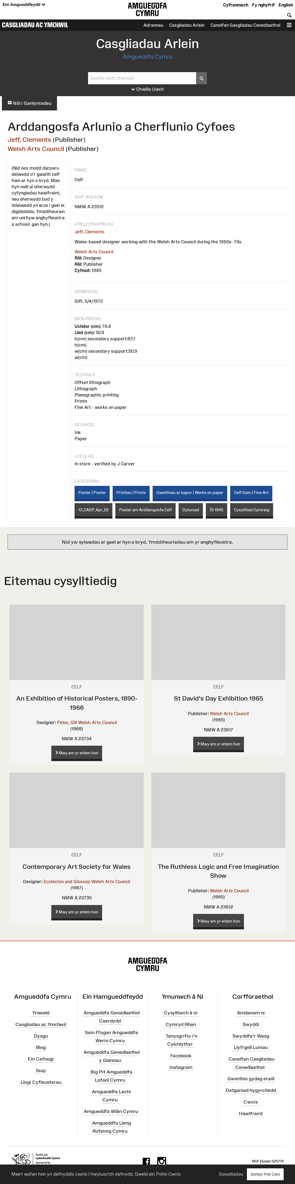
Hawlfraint (251, 1113)
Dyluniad (190, 509)
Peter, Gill (67, 722)
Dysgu (41, 1035)
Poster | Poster (92, 492)
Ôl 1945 (216, 509)
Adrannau (153, 25)
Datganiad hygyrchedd (251, 1090)
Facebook (181, 1055)
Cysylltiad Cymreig (251, 509)
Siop (41, 1070)
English (286, 4)
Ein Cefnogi (41, 1059)
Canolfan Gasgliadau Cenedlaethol (245, 25)
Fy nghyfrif (263, 4)
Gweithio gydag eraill (250, 1078)
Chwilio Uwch (147, 89)
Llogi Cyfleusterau (41, 1082)
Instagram (180, 1067)
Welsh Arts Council (36, 148)
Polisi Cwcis (168, 1174)
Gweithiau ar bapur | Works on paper (189, 492)
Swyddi (251, 1024)
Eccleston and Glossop (66, 881)
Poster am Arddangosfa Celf (145, 509)
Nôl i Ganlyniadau (29, 103)
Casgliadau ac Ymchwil (35, 25)
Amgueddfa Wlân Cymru (111, 1111)
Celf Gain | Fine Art (251, 492)
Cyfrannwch (235, 4)
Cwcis (251, 1102)
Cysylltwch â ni (180, 1012)
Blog (41, 1047)
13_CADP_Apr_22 (93, 509)
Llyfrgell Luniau (251, 1047)
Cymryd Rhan (181, 1024)
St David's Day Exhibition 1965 (218, 698)
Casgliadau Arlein (187, 25)
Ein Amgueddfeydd (24, 4)
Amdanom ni (251, 1012)
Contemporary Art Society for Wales (76, 866)
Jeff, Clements (29, 139)
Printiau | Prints (131, 492)
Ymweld (40, 1012)
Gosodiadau (231, 1174)
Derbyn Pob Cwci (265, 1174)
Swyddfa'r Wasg (251, 1035)
